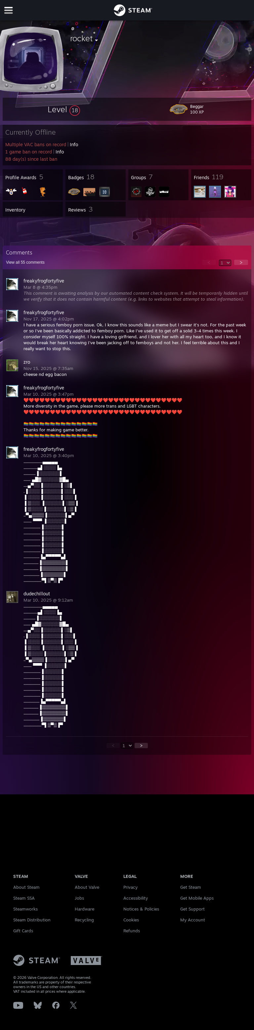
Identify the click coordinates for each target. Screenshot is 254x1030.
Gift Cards (23, 930)
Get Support (192, 909)
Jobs (79, 898)
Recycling (84, 919)
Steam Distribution (32, 919)
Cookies (131, 919)
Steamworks (25, 909)
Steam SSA (24, 898)
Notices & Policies (141, 909)
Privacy (130, 887)
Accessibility (135, 898)
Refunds (131, 930)
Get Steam (190, 887)
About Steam (26, 887)
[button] (64, 109)
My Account (192, 919)
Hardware (84, 909)
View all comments (25, 262)
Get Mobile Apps (197, 898)
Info (74, 144)
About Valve (87, 887)
